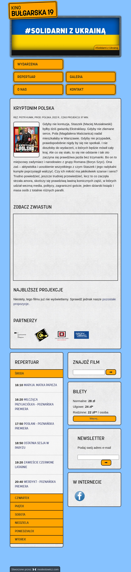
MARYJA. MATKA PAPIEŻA (40, 385)
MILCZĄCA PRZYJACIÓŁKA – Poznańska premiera (34, 404)
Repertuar (26, 77)
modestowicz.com (46, 569)
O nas (22, 89)
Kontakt (76, 89)
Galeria (76, 77)
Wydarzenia (27, 64)
